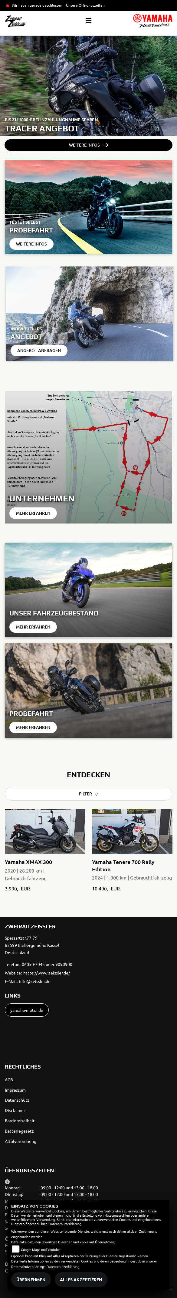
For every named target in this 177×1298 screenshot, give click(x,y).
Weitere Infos (84, 145)
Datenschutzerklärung (65, 1223)
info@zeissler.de (35, 981)
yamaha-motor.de (26, 1010)
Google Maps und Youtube (40, 1249)
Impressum (15, 1090)
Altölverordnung (20, 1141)
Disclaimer (15, 1110)
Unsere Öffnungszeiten (85, 5)
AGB (9, 1079)
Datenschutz (17, 1100)
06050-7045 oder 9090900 (47, 964)
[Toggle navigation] (88, 20)
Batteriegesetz (19, 1131)
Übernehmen (31, 1279)
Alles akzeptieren (81, 1279)
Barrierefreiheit (20, 1120)
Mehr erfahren (33, 513)
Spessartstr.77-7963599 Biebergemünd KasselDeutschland (32, 945)
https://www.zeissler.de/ (46, 972)
